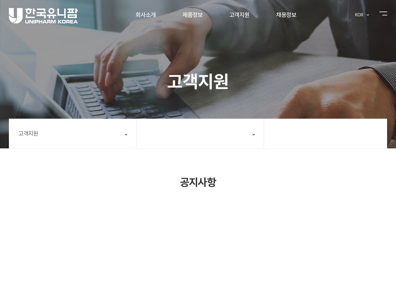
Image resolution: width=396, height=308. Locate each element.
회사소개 (146, 14)
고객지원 (239, 14)
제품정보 (192, 14)
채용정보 (286, 14)
